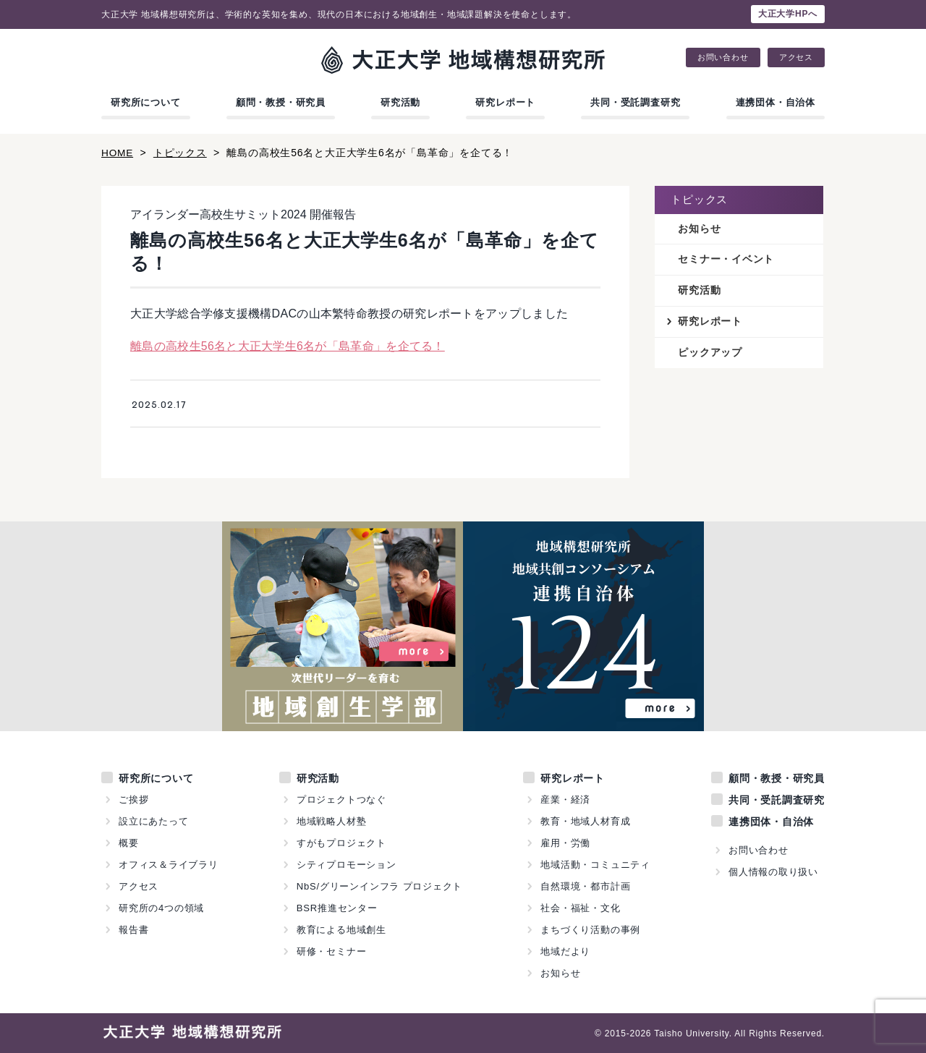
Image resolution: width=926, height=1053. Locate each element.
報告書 (133, 929)
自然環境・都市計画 (585, 885)
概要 (129, 842)
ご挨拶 (133, 798)
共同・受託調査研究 (635, 102)
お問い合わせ (723, 57)
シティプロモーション (346, 863)
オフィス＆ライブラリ (168, 863)
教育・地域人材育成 (585, 820)
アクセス (796, 57)
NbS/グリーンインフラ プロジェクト (380, 885)
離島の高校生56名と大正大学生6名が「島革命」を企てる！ (287, 346)
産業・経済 (565, 798)
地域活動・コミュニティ (595, 863)
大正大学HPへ (787, 14)
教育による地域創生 (341, 929)
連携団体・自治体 (775, 102)
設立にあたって (154, 820)
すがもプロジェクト (341, 842)
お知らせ (699, 228)
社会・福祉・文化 (580, 907)
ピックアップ (710, 353)
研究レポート (505, 102)
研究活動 (400, 102)
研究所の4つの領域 (161, 907)
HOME (117, 152)
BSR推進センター (337, 907)
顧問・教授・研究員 (281, 102)
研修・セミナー (332, 950)
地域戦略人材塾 (332, 820)
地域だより (565, 950)
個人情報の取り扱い (773, 871)
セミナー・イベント (726, 259)
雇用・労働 (565, 842)
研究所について (146, 102)
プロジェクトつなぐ (341, 798)
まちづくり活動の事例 (590, 929)
